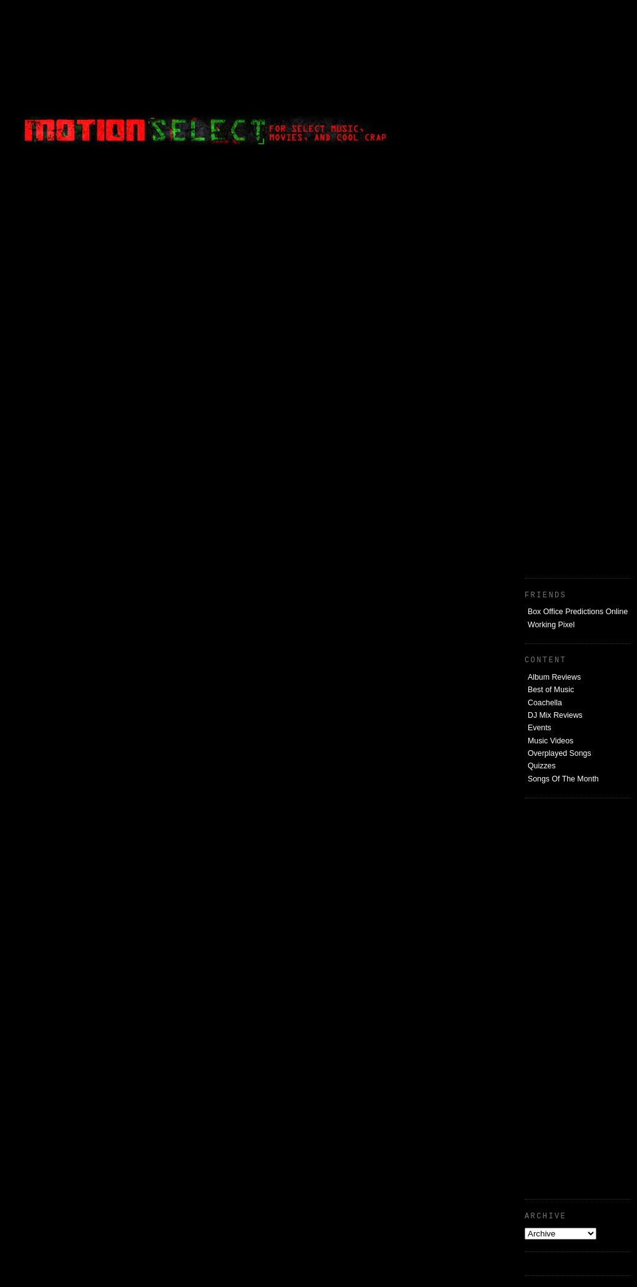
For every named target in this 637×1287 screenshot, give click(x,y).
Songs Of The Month (563, 779)
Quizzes (542, 765)
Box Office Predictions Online (578, 611)
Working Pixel (551, 624)
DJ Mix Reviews (555, 715)
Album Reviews (554, 677)
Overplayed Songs (559, 753)
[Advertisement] (575, 375)
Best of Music (551, 689)
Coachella (545, 702)
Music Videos (550, 740)
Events (539, 727)
